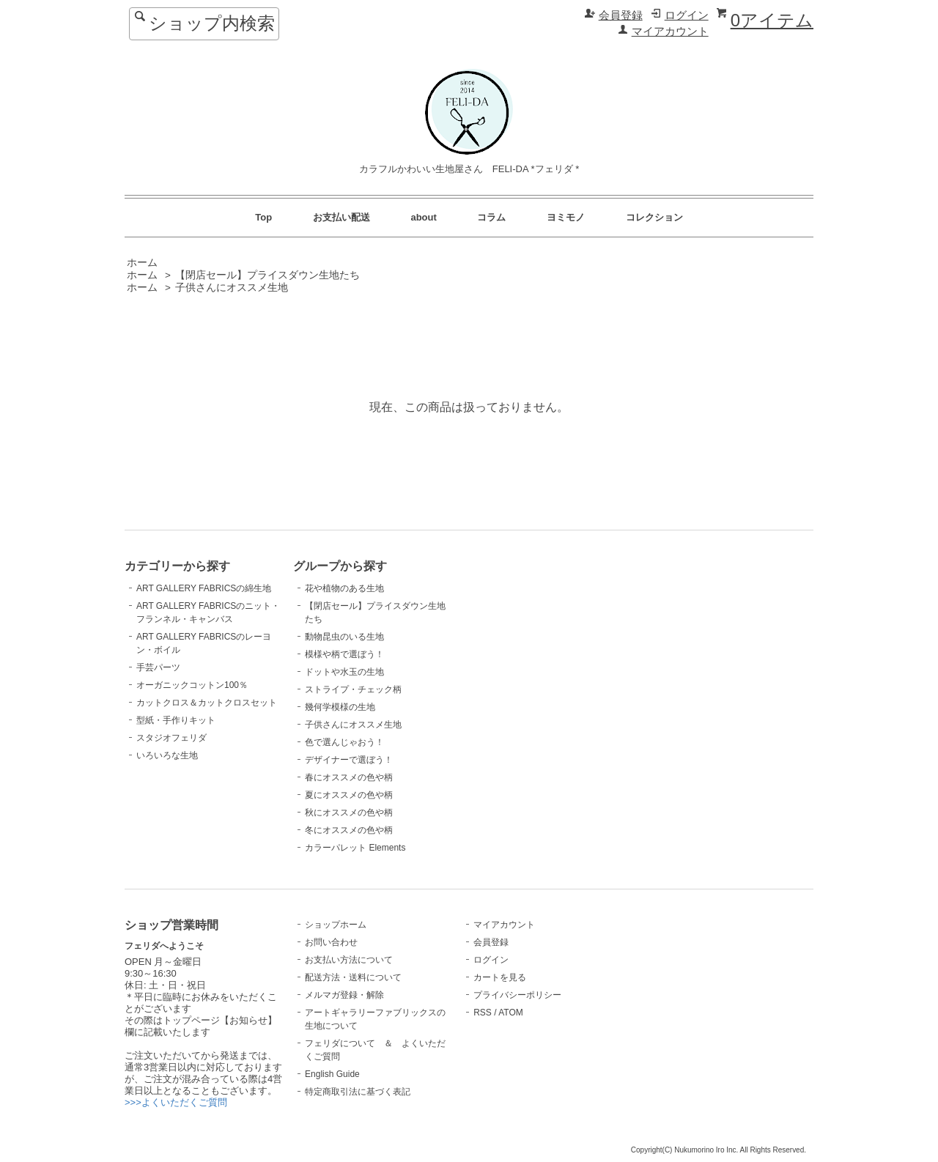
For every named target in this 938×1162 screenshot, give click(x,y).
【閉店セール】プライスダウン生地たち (267, 275)
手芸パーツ (158, 667)
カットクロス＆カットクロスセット (206, 702)
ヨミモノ (566, 217)
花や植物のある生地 (344, 588)
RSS (482, 1012)
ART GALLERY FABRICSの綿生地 (203, 588)
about (423, 217)
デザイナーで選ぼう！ (349, 760)
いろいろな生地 (167, 755)
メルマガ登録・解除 (344, 995)
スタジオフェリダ (171, 738)
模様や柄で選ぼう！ (344, 654)
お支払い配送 (341, 217)
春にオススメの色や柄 (349, 777)
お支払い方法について (349, 960)
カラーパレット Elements (355, 848)
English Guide (332, 1074)
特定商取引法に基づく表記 (357, 1092)
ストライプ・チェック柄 (353, 689)
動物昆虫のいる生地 (344, 637)
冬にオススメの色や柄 (349, 830)
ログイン (687, 15)
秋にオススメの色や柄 (349, 812)
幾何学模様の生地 (340, 707)
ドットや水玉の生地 (344, 672)
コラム (491, 217)
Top (263, 217)
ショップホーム (335, 924)
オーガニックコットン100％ (192, 685)
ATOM (510, 1012)
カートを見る (499, 977)
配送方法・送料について (353, 977)
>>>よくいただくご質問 (176, 1102)
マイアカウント (670, 31)
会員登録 (621, 15)
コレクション (654, 217)
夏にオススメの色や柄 (349, 795)
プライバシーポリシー (517, 995)
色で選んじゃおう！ (344, 742)
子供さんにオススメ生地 (231, 287)
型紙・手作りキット (175, 720)
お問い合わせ (331, 942)
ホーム (142, 262)
